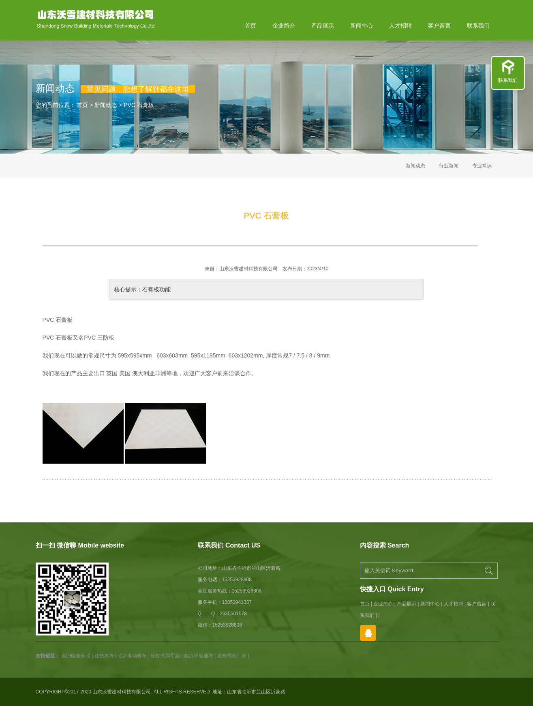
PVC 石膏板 (139, 105)
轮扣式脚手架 (165, 656)
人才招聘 (400, 25)
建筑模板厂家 (231, 656)
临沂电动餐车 (132, 656)
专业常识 (482, 166)
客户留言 (439, 25)
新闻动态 (105, 105)
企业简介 (283, 25)
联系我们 (478, 25)
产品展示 (322, 25)
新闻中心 (361, 25)
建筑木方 (104, 656)
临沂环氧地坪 (198, 656)
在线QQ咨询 (368, 633)
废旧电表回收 (75, 656)
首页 (250, 25)
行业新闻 (448, 166)
